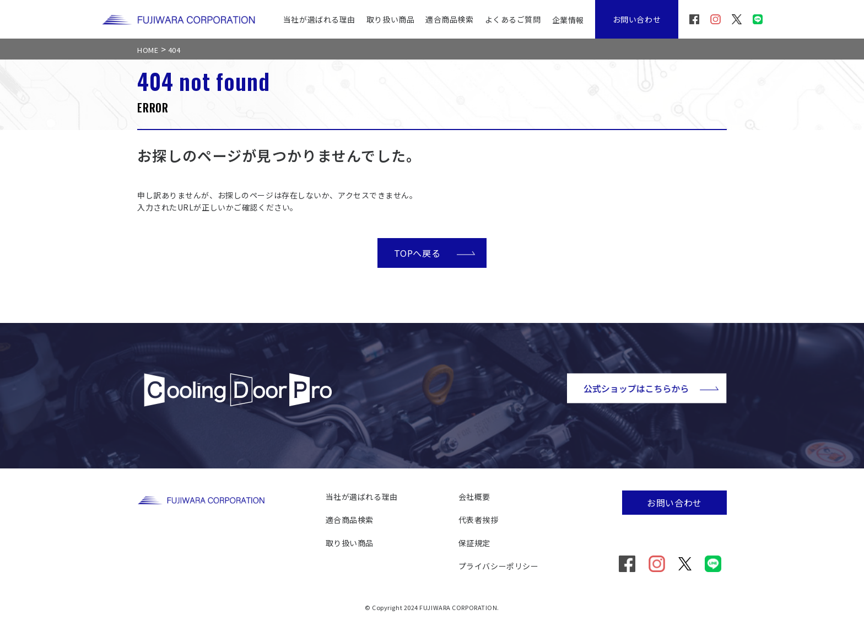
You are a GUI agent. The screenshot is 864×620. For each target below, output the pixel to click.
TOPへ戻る (435, 252)
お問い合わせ (637, 19)
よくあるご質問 (513, 19)
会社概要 (474, 496)
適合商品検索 (449, 19)
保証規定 (474, 542)
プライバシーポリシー (498, 566)
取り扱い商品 (390, 19)
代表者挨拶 (478, 519)
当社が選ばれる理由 (319, 19)
